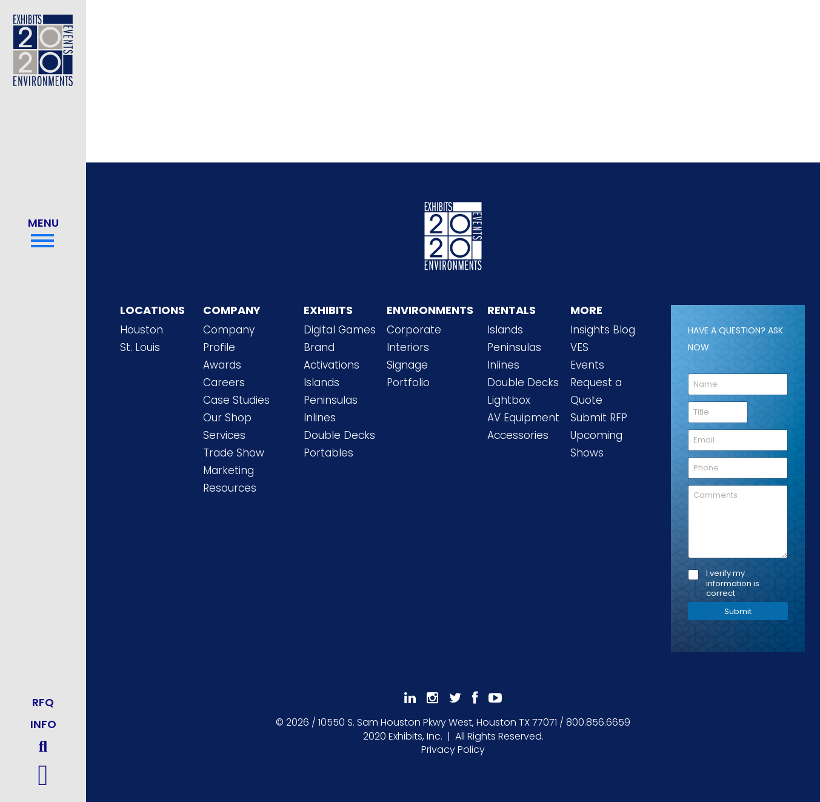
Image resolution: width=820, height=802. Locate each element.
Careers (224, 382)
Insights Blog (602, 329)
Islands (321, 382)
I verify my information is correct (732, 584)
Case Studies (236, 400)
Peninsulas (331, 400)
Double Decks (339, 435)
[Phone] (738, 468)
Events (587, 365)
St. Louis (140, 347)
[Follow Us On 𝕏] (455, 698)
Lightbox (508, 400)
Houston (141, 329)
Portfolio (408, 382)
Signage (407, 365)
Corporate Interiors (414, 338)
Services (224, 435)
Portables (328, 453)
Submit (738, 611)
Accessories (517, 435)
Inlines (320, 417)
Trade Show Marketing (233, 462)
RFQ (43, 702)
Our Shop (227, 417)
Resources (229, 488)
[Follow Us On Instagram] (432, 698)
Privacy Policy (453, 750)
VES (579, 347)
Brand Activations (331, 356)
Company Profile (229, 338)
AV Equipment (523, 417)
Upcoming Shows (596, 444)
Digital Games (340, 329)
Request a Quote (596, 391)
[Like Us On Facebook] (475, 698)
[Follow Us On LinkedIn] (410, 698)
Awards (222, 365)
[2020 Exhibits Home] (453, 234)
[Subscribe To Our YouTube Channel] (495, 698)
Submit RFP (598, 417)
